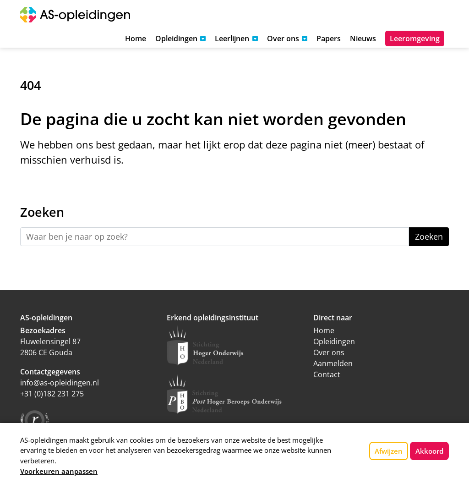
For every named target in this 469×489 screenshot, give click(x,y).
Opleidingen (334, 341)
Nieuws (363, 38)
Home (135, 38)
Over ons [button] (283, 38)
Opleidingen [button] (176, 38)
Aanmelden (333, 363)
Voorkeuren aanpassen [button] (59, 471)
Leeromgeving (415, 38)
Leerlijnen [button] (232, 38)
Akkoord (429, 451)
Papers (328, 38)
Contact (326, 374)
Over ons (328, 352)
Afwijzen (389, 451)
